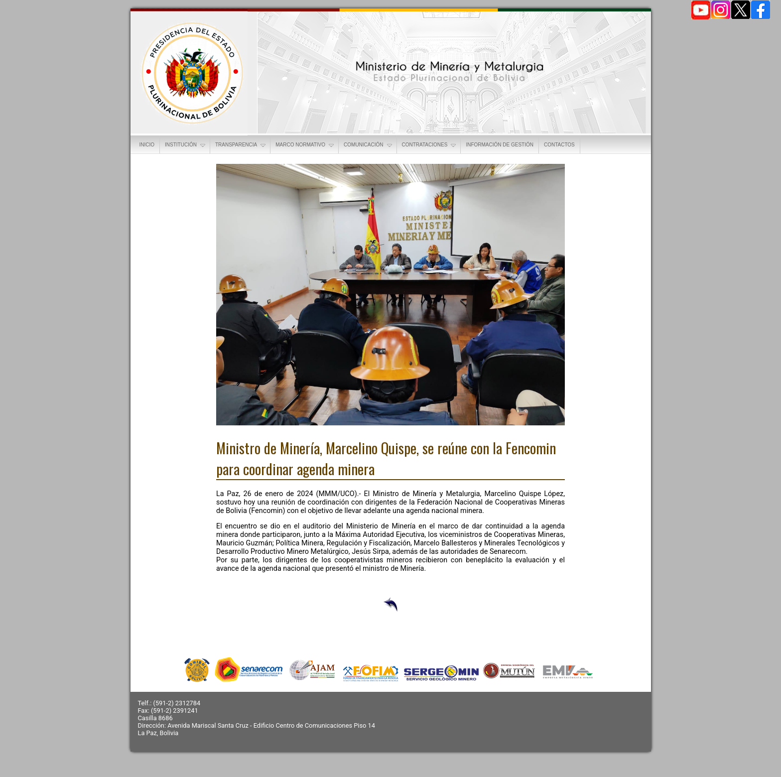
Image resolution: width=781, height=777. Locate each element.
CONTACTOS (559, 144)
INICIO (147, 144)
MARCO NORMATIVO (305, 145)
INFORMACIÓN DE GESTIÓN (499, 144)
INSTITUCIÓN (186, 145)
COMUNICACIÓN (368, 145)
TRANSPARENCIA (241, 145)
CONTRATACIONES (430, 145)
